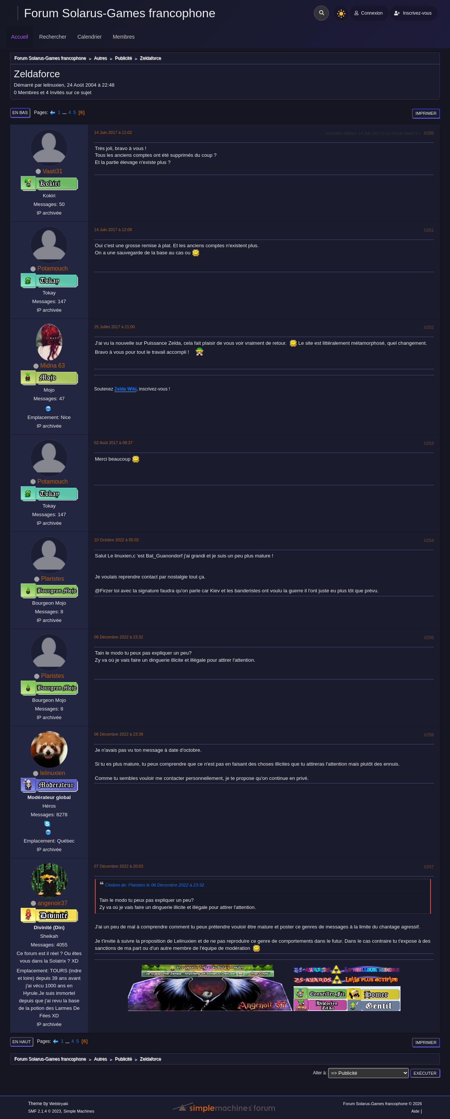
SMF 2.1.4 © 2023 (44, 1111)
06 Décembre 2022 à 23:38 (118, 734)
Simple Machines (78, 1111)
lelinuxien (52, 773)
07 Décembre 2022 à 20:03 (118, 866)
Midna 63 (52, 365)
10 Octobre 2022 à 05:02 (116, 540)
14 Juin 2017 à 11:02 (113, 132)
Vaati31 (53, 171)
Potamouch (53, 268)
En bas (20, 112)
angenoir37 (53, 903)
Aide (415, 1111)
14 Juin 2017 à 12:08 (113, 229)
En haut (21, 1041)
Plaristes (52, 578)
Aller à (319, 1072)
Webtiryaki (59, 1103)
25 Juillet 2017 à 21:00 (114, 326)
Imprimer (426, 113)
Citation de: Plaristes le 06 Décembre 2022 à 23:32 (154, 884)
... (65, 112)
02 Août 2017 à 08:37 (113, 442)
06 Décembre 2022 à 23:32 (118, 637)
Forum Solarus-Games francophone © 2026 (382, 1103)
